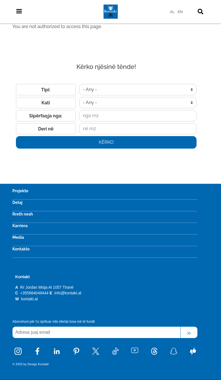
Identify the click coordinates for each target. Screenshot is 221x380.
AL (172, 12)
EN (180, 12)
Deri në (45, 129)
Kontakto (21, 249)
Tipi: (45, 89)
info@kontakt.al (67, 293)
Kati (46, 102)
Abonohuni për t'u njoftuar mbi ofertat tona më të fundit (54, 322)
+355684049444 (34, 293)
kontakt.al (29, 299)
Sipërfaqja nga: (45, 116)
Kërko (106, 142)
